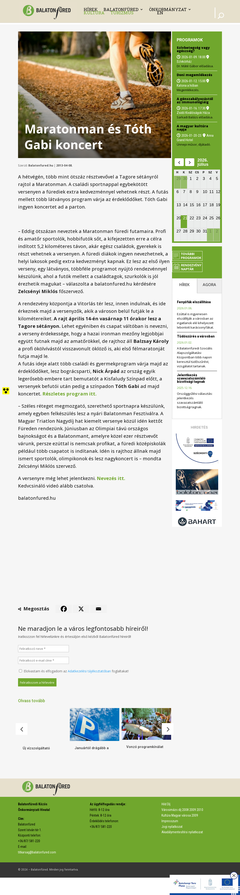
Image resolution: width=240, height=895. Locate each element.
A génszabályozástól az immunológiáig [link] (195, 100)
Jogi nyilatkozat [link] (172, 844)
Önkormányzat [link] (168, 9)
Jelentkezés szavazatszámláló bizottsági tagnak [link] (191, 378)
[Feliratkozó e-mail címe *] (43, 660)
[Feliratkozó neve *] (43, 648)
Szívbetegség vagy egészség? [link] (193, 49)
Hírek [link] (91, 9)
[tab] (184, 285)
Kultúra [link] (94, 12)
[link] (48, 11)
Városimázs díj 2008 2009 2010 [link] (182, 827)
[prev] (179, 162)
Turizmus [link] (122, 12)
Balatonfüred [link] (121, 9)
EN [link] (160, 12)
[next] (189, 162)
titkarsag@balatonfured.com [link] (37, 870)
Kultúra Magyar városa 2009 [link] (179, 833)
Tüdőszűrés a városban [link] (196, 336)
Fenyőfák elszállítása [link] (194, 302)
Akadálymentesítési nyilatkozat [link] (182, 849)
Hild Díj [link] (165, 821)
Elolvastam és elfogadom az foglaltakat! (74, 671)
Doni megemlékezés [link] (194, 75)
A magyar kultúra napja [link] (192, 128)
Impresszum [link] (169, 838)
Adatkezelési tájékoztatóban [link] (89, 671)
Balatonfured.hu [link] (40, 165)
